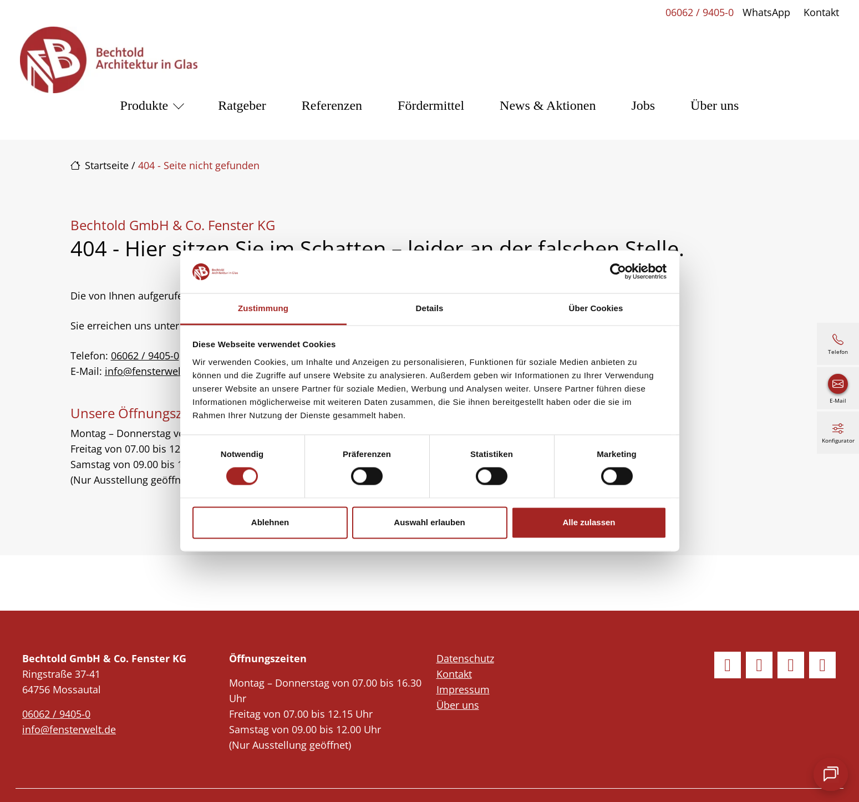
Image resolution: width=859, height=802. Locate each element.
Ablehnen (270, 522)
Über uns (714, 105)
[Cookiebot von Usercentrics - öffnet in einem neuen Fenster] (618, 271)
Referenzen (332, 105)
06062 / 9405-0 (699, 12)
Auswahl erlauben (429, 522)
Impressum (463, 689)
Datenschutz (465, 658)
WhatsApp (766, 12)
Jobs (643, 105)
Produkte (144, 105)
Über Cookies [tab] (596, 308)
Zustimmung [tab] (263, 308)
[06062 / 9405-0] (838, 344)
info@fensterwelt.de (152, 371)
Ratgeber (242, 105)
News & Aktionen (548, 105)
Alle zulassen (588, 522)
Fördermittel (431, 105)
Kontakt (821, 12)
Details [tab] (430, 308)
